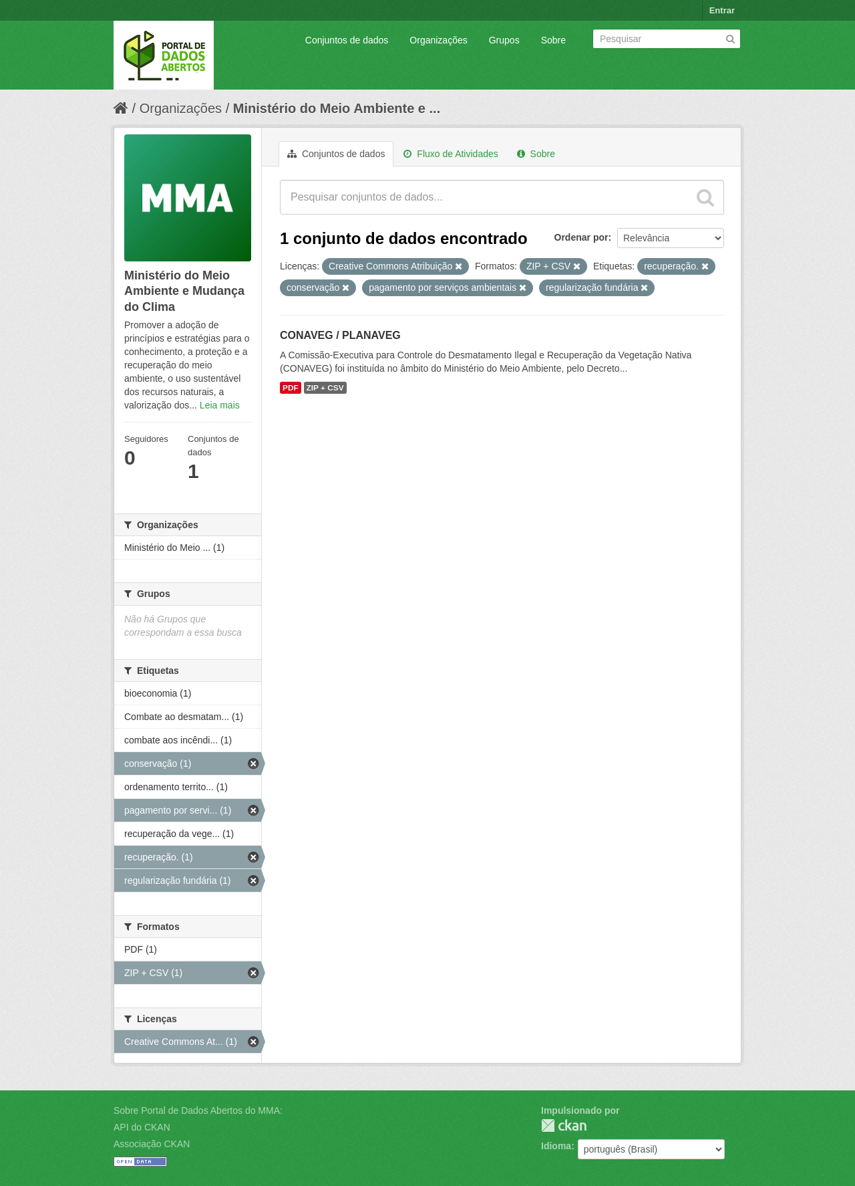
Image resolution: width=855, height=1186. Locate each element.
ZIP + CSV (325, 387)
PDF (291, 387)
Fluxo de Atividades (450, 153)
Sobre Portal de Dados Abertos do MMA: (198, 1110)
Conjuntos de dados (347, 40)
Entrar (722, 10)
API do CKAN (142, 1127)
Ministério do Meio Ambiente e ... (336, 108)
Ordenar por (581, 237)
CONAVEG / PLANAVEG (340, 335)
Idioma (556, 1146)
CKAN (563, 1125)
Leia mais (220, 405)
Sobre (553, 40)
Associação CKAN (152, 1144)
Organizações (438, 40)
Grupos (504, 40)
